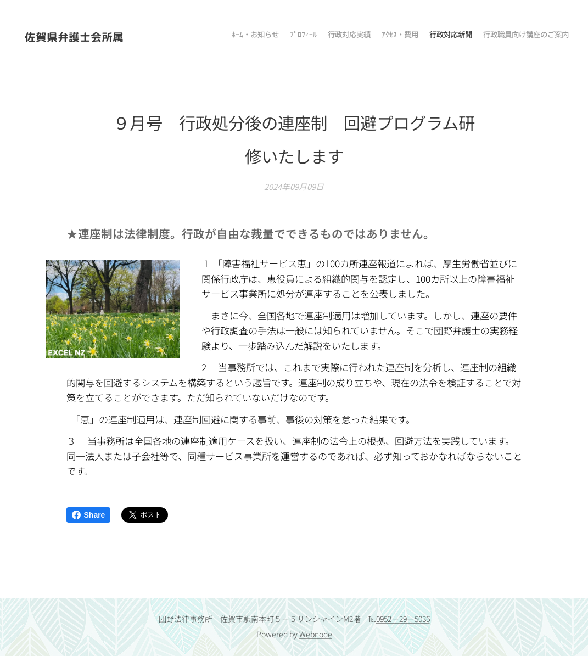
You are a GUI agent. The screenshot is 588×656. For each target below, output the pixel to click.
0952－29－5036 (403, 618)
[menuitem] (515, 35)
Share (88, 515)
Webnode (315, 634)
